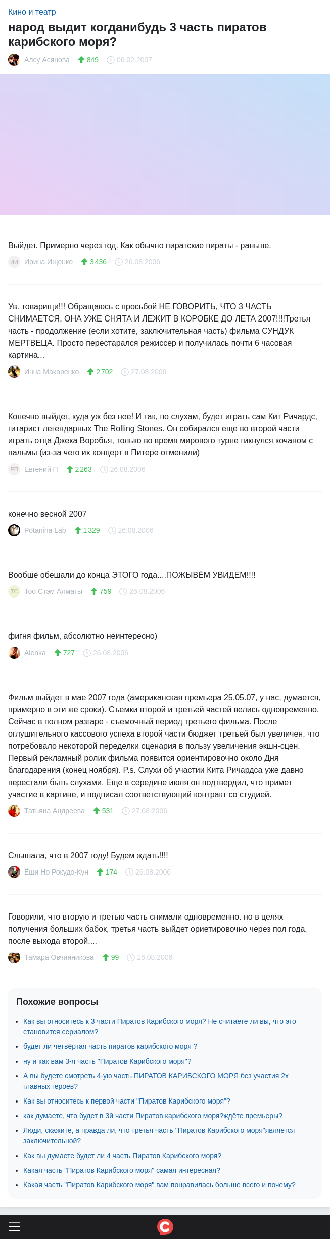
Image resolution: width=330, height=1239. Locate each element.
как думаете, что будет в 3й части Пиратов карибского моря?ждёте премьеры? (152, 1116)
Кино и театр (32, 12)
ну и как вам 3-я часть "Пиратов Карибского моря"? (107, 1061)
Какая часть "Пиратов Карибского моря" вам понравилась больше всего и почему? (159, 1185)
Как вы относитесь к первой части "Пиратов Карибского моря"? (126, 1101)
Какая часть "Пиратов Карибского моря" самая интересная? (121, 1170)
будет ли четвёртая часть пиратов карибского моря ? (110, 1046)
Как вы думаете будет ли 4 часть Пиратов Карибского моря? (122, 1156)
